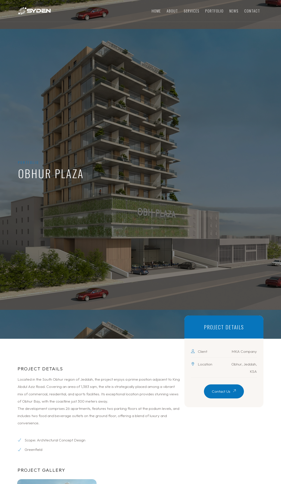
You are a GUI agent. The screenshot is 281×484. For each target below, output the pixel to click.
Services (192, 11)
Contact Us (224, 391)
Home (156, 11)
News (234, 11)
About (172, 11)
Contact (252, 11)
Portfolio (214, 11)
